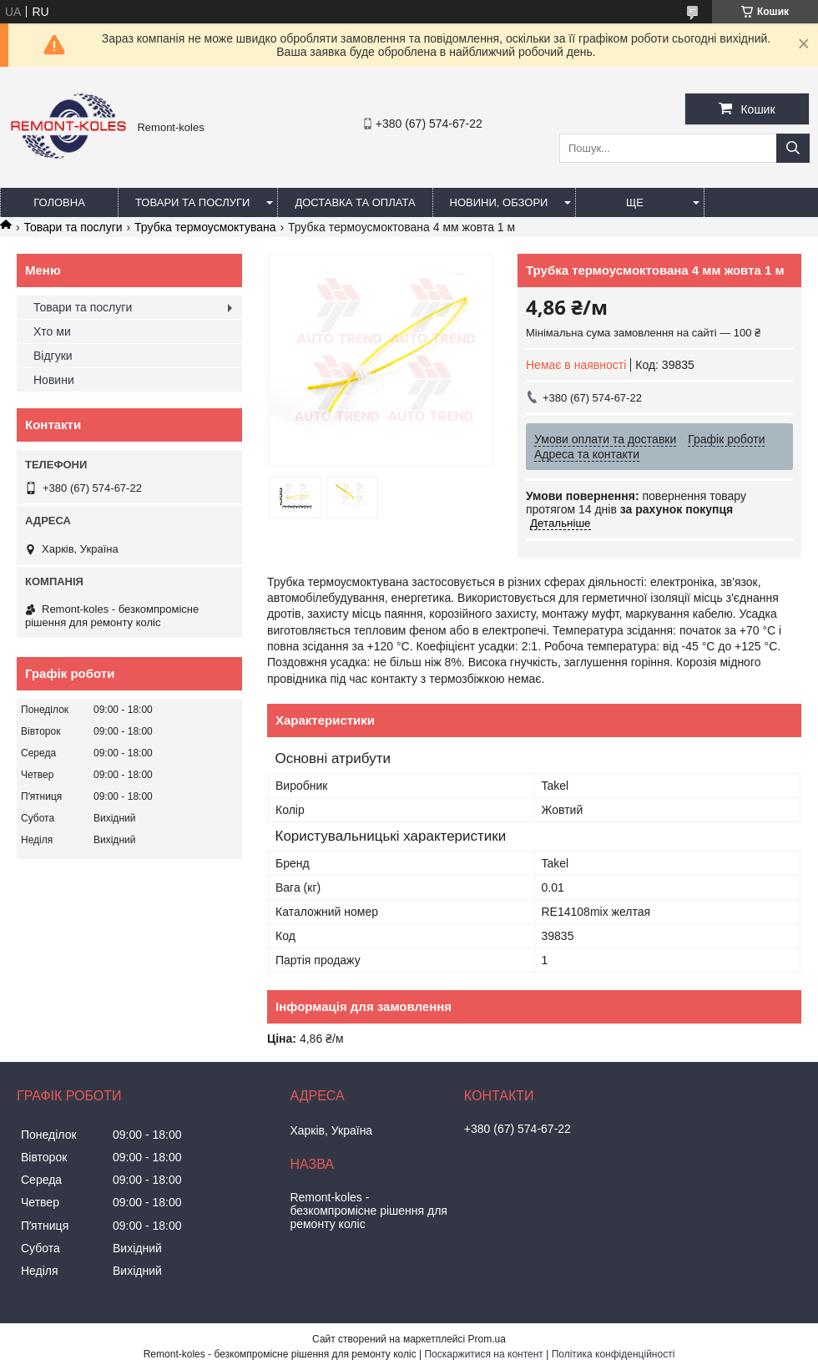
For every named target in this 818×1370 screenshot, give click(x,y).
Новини (53, 380)
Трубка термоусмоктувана (204, 227)
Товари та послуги (192, 202)
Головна (59, 202)
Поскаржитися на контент (483, 1354)
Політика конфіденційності (613, 1354)
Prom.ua (487, 1339)
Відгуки (53, 355)
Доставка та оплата (355, 202)
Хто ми (52, 331)
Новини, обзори (499, 202)
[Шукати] (793, 148)
